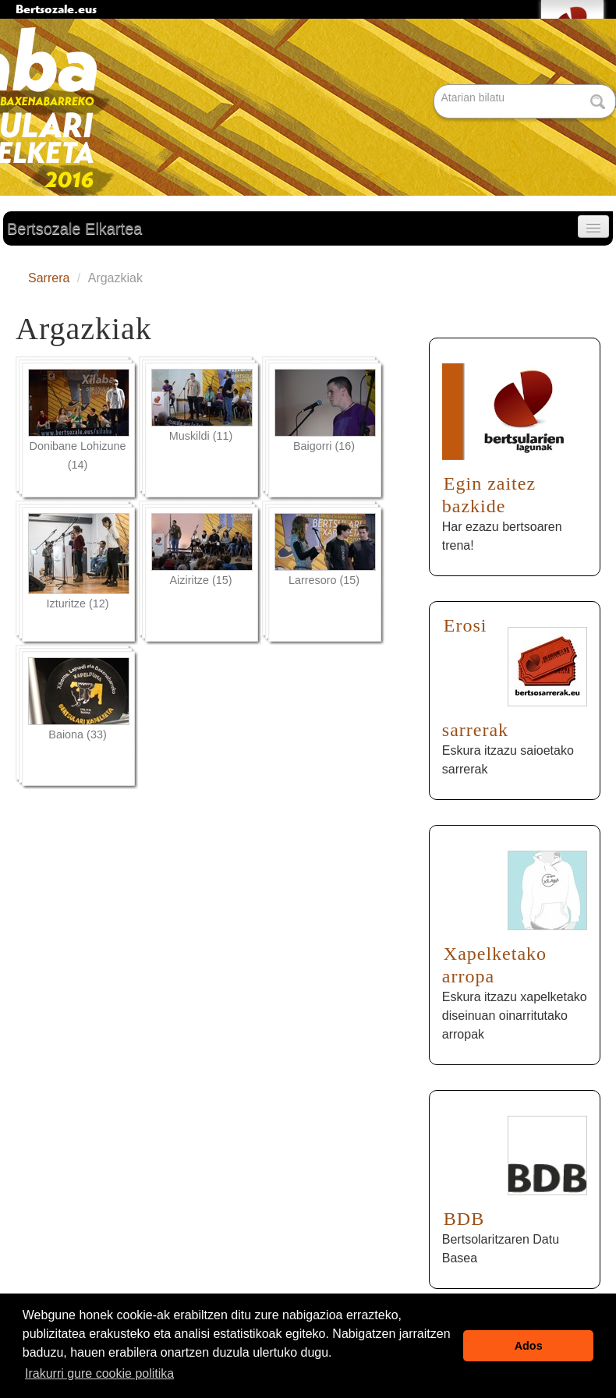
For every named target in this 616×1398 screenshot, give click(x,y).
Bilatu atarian (435, 85)
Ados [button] (529, 1346)
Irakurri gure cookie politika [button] (99, 1373)
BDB (464, 1219)
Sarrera (48, 278)
